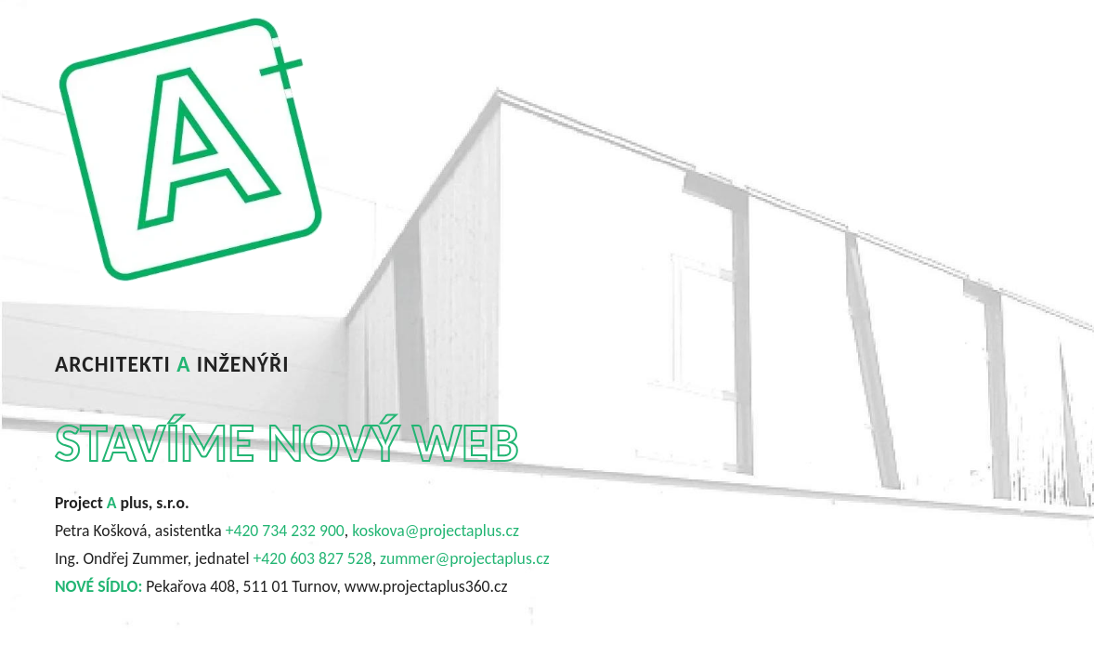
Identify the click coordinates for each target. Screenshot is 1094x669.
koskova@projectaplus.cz (435, 530)
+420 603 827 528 (313, 558)
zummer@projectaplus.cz (465, 558)
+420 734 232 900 (285, 530)
